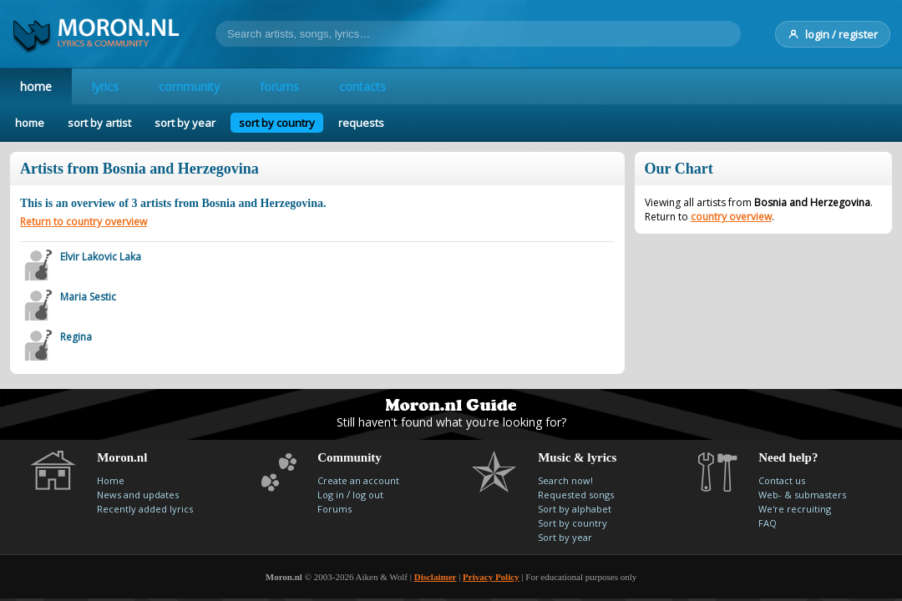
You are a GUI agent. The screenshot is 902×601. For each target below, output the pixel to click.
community (189, 86)
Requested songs (576, 494)
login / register (833, 34)
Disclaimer (435, 577)
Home (110, 480)
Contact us (781, 480)
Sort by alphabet (574, 509)
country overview (731, 217)
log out (367, 494)
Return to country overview (83, 222)
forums (279, 86)
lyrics (105, 86)
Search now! (565, 480)
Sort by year (565, 537)
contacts (362, 86)
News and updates (138, 494)
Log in (330, 494)
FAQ (767, 523)
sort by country (277, 122)
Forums (334, 509)
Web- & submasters (802, 494)
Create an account (358, 480)
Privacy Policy (491, 577)
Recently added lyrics (145, 509)
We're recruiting (794, 509)
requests (361, 122)
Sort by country (572, 523)
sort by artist (99, 122)
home (36, 86)
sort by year (185, 122)
